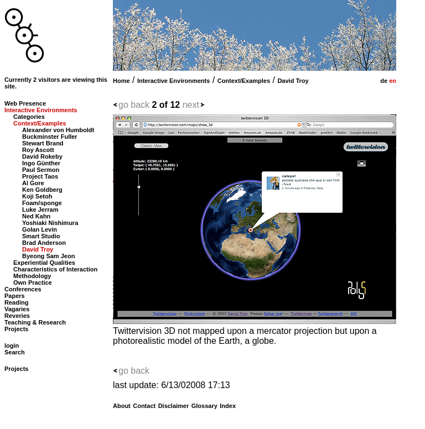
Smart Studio (41, 236)
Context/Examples (243, 80)
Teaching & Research (35, 322)
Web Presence (25, 103)
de (383, 80)
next (191, 104)
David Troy (292, 80)
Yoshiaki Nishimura (50, 222)
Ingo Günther (41, 163)
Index (228, 405)
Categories (29, 116)
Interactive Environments (173, 80)
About (122, 405)
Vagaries (16, 309)
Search (14, 352)
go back (133, 104)
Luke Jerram (40, 209)
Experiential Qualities (44, 262)
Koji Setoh (37, 196)
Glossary (204, 405)
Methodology (32, 276)
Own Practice (32, 282)
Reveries (17, 315)
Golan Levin (39, 229)
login (11, 345)
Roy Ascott (38, 150)
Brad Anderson (44, 242)
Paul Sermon (40, 169)
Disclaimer (173, 405)
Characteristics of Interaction (55, 269)
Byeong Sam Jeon (48, 256)
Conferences (23, 289)
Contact (144, 405)
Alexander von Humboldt (58, 130)
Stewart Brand (43, 143)
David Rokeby (42, 156)
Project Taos (40, 176)
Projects (16, 329)
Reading (16, 302)
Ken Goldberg (42, 189)
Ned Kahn (36, 216)
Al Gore (33, 183)
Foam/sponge (42, 203)
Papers (14, 295)
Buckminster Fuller (49, 136)
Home (121, 80)
